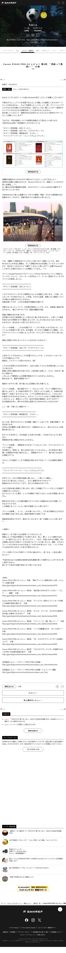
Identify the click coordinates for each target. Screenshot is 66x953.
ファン (54, 50)
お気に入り (45, 50)
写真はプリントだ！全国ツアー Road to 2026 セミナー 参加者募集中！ (14, 851)
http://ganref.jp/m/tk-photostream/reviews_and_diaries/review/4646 (29, 634)
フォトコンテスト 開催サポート (47, 928)
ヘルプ (22, 935)
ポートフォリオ (8, 50)
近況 (17, 50)
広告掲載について (56, 932)
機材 (37, 50)
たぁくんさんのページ (14, 903)
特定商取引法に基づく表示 (40, 932)
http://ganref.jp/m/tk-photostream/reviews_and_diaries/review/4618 (29, 623)
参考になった (9, 686)
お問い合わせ (41, 935)
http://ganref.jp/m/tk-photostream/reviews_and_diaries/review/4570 (29, 585)
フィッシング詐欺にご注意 (19, 724)
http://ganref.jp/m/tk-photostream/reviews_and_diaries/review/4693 (29, 654)
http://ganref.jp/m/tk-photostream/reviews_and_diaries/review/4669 (29, 644)
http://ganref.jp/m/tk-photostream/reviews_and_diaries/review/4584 (29, 605)
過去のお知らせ (33, 731)
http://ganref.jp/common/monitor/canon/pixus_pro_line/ (25, 672)
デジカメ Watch (13, 928)
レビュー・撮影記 (27, 50)
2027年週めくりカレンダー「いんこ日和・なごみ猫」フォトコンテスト (30, 842)
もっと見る (34, 42)
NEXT (62, 79)
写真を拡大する (33, 172)
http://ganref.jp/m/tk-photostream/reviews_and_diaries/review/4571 (29, 595)
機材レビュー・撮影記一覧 (32, 903)
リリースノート (30, 935)
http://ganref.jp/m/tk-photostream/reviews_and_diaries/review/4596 (29, 616)
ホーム (3, 903)
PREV (3, 79)
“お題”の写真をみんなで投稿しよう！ (18, 879)
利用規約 (12, 932)
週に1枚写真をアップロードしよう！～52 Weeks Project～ (25, 870)
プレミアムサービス (33, 749)
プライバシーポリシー (24, 932)
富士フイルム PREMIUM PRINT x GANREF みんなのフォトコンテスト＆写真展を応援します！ (32, 860)
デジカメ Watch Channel (28, 928)
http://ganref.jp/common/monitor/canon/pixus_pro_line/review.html (29, 664)
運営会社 (5, 932)
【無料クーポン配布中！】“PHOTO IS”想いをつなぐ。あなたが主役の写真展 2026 (31, 833)
